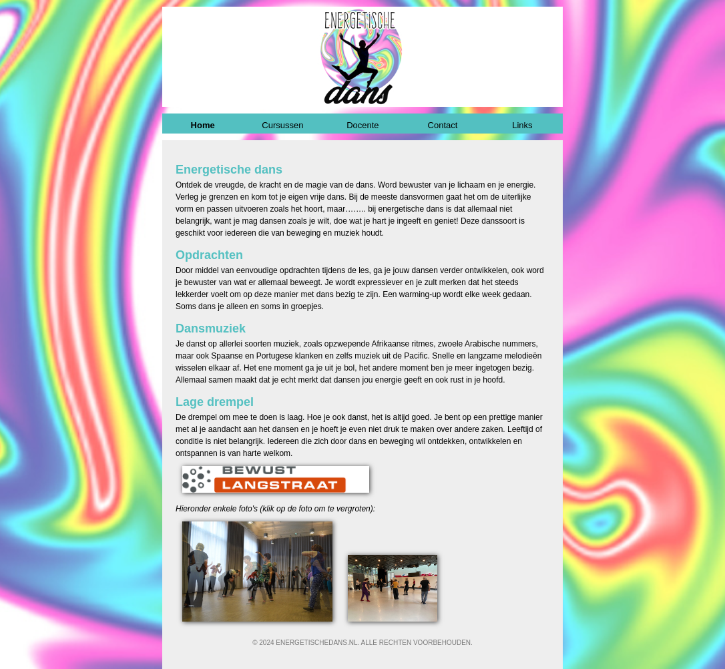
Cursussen (282, 125)
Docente (362, 125)
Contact (443, 125)
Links (522, 125)
